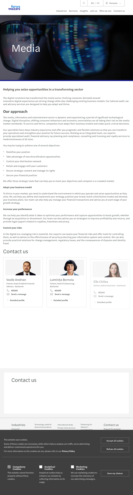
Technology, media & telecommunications (43, 425)
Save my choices (115, 473)
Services (73, 10)
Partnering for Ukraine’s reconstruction (87, 427)
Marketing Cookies (81, 468)
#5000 (12, 291)
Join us (93, 10)
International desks (65, 424)
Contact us (119, 10)
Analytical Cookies (49, 468)
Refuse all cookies (115, 448)
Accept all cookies (115, 440)
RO (98, 3)
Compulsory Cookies (19, 468)
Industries (61, 10)
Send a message (16, 294)
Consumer (15, 428)
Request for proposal (112, 428)
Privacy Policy (68, 451)
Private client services (66, 427)
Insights (84, 10)
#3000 (55, 294)
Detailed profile (15, 300)
